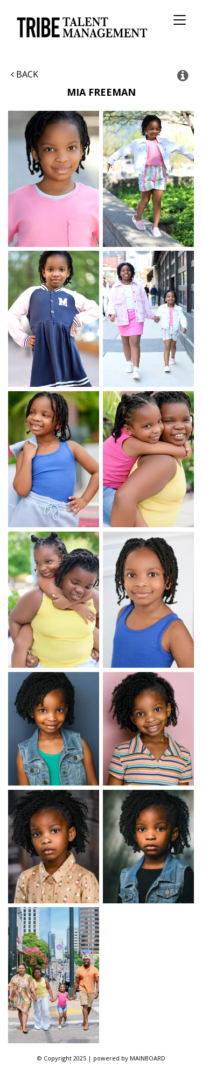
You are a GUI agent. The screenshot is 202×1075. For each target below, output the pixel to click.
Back (24, 74)
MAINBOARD (147, 1058)
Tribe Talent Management (80, 27)
